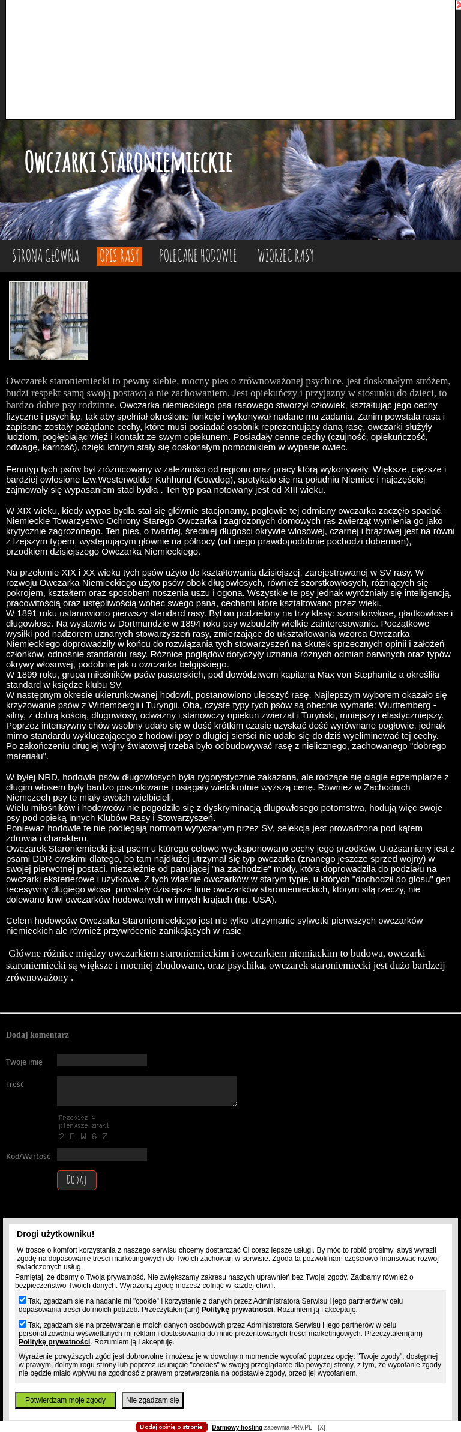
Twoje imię (24, 1062)
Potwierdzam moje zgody (65, 1400)
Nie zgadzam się (152, 1400)
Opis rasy (119, 256)
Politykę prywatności (237, 1309)
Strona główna (45, 256)
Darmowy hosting (237, 1427)
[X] (321, 1427)
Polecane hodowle (198, 256)
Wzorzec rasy (286, 256)
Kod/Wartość (28, 1156)
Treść (15, 1084)
